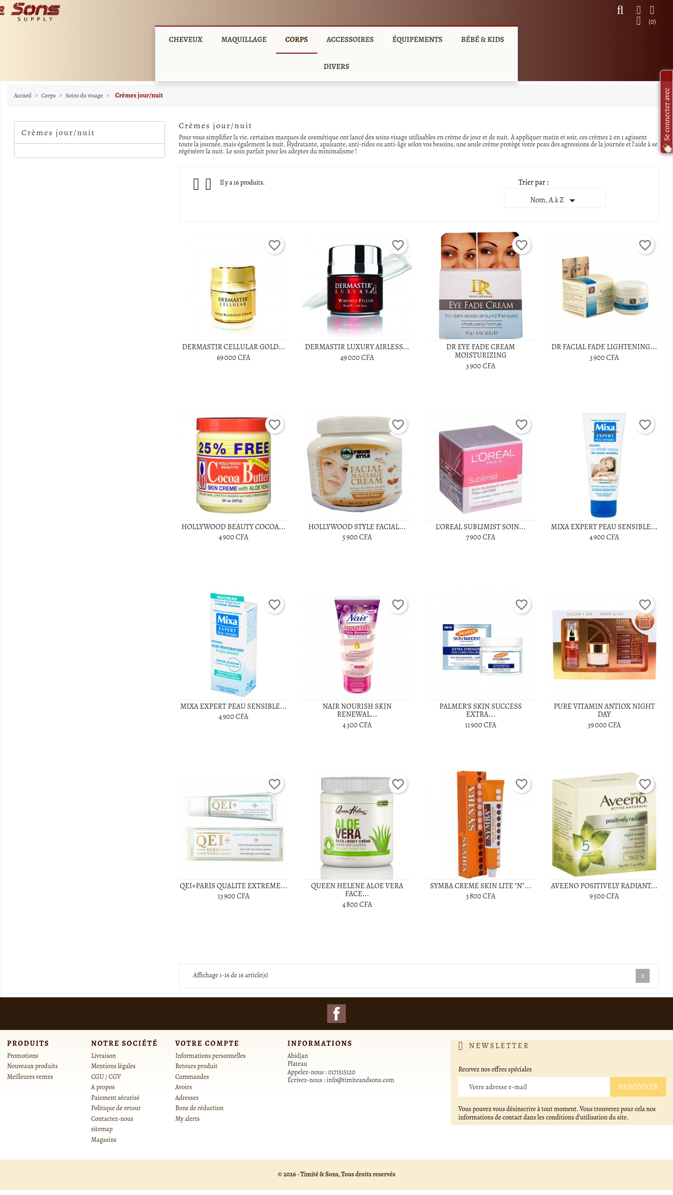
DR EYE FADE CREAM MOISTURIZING (480, 351)
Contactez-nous (112, 1118)
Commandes (192, 1076)
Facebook (336, 1013)
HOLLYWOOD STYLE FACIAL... (357, 527)
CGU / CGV (106, 1076)
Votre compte (207, 1043)
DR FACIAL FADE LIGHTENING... (604, 347)
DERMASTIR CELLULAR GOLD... (233, 347)
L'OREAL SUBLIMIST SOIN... (481, 527)
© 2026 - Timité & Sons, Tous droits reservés (336, 1174)
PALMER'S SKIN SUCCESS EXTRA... (481, 710)
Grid (197, 184)
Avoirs (183, 1087)
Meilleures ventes (30, 1076)
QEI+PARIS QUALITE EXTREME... (234, 886)
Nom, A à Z (554, 200)
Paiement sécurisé (115, 1097)
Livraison (103, 1055)
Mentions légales (113, 1066)
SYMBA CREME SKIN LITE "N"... (480, 886)
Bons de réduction (199, 1108)
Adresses (187, 1097)
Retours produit (196, 1066)
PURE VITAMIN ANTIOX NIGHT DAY (604, 710)
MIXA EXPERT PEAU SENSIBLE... (604, 527)
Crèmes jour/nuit (58, 132)
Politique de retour (116, 1108)
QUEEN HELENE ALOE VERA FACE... (357, 890)
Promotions (22, 1055)
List (209, 187)
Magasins (104, 1139)
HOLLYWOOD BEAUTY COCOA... (233, 527)
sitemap (102, 1129)
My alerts (187, 1118)
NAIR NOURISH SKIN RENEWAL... (357, 710)
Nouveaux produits (32, 1066)
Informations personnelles (210, 1055)
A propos (103, 1087)
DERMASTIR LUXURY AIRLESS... (357, 347)
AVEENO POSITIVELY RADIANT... (604, 886)
